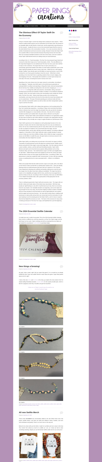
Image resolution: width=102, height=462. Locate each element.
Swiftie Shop (43, 25)
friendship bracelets (27, 404)
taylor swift (59, 404)
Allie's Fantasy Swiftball (75, 37)
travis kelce (29, 405)
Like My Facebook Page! (41, 289)
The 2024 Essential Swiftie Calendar (35, 211)
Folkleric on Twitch (74, 44)
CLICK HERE (36, 223)
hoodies (36, 280)
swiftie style (35, 460)
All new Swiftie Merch (29, 412)
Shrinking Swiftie (51, 25)
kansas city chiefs (36, 404)
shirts (29, 280)
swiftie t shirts (53, 404)
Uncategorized (26, 204)
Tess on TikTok (73, 43)
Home (20, 25)
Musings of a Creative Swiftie (31, 25)
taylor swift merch (23, 405)
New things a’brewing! (29, 266)
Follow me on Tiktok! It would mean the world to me (41, 287)
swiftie (41, 404)
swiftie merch (47, 404)
